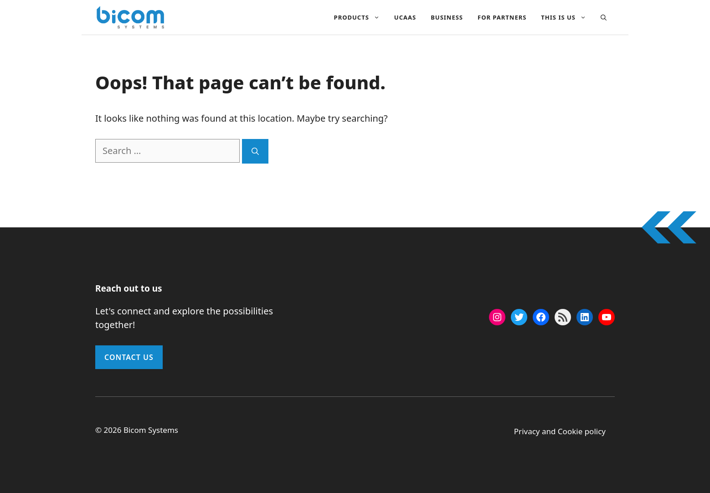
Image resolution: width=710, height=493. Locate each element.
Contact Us (129, 357)
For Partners (502, 17)
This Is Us (567, 17)
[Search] (255, 151)
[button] (603, 17)
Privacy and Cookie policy (560, 431)
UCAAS (405, 17)
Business (447, 17)
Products (360, 17)
